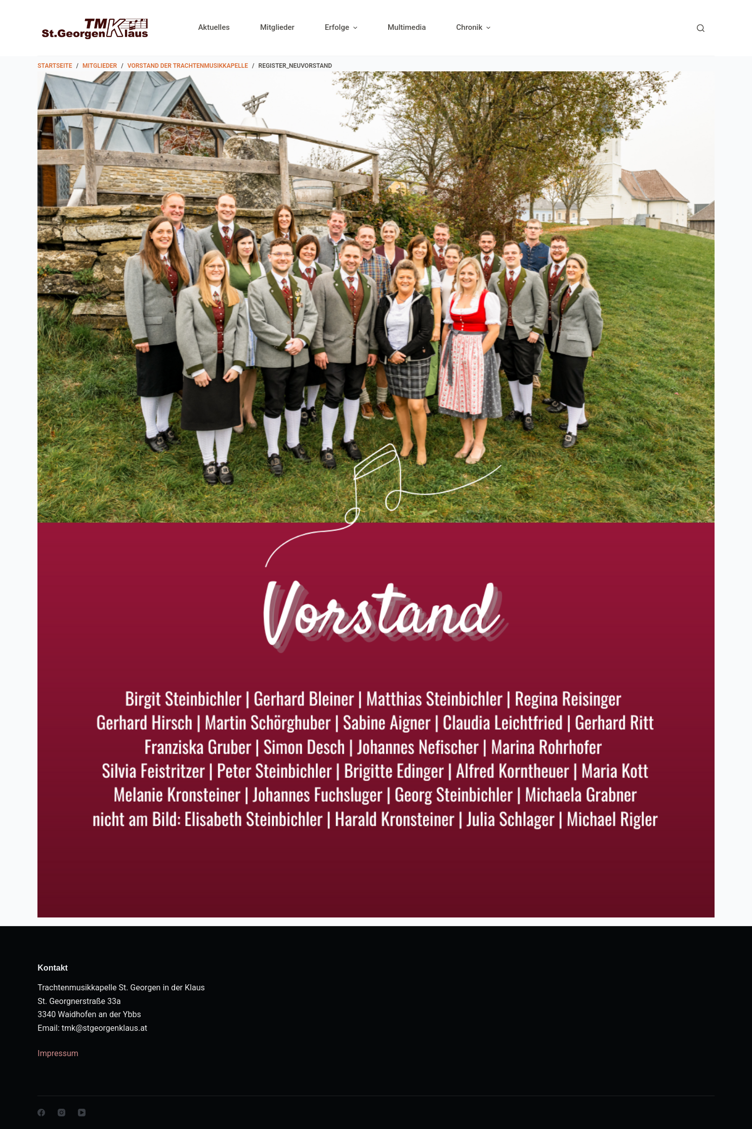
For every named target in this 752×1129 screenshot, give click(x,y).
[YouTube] (82, 1112)
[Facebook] (41, 1112)
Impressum (57, 1053)
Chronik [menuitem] (473, 27)
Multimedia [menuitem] (407, 27)
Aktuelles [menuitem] (214, 27)
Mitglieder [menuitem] (277, 27)
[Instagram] (61, 1112)
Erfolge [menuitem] (342, 27)
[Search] (700, 28)
